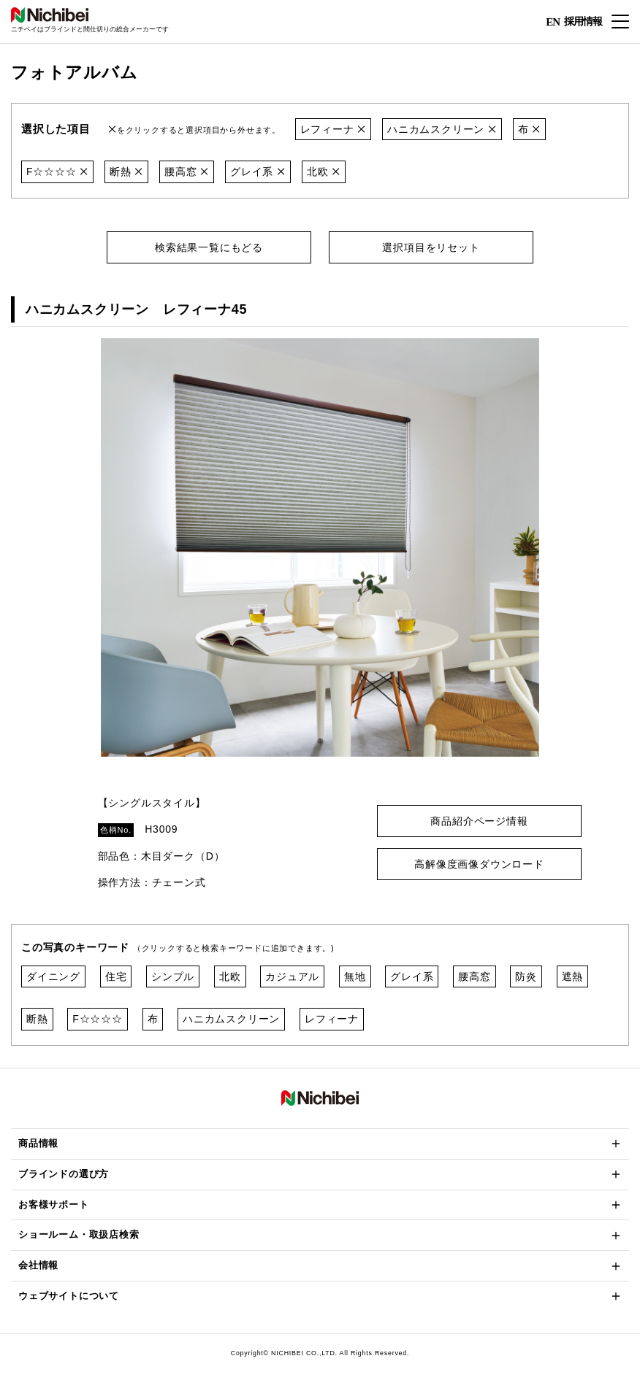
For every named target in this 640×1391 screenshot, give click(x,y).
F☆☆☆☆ (57, 171)
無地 (355, 976)
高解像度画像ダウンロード (479, 864)
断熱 (126, 171)
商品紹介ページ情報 (478, 821)
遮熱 (573, 976)
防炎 (526, 976)
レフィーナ (333, 129)
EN (553, 22)
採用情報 (583, 20)
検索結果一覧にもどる (209, 247)
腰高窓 (186, 171)
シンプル (172, 976)
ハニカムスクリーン (442, 129)
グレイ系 (258, 171)
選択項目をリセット (430, 247)
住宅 (116, 976)
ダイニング (53, 976)
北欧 (323, 171)
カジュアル (292, 976)
